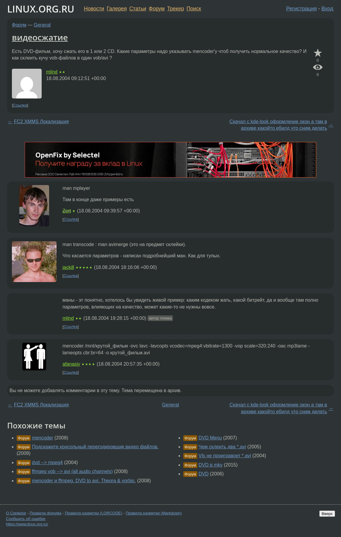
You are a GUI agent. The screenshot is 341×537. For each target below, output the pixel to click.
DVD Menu (210, 437)
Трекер (175, 9)
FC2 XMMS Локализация (41, 121)
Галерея (117, 9)
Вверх (327, 513)
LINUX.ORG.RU (40, 8)
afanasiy (71, 364)
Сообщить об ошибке (26, 518)
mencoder (42, 437)
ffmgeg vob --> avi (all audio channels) (72, 471)
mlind (51, 71)
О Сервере (16, 513)
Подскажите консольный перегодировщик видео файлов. (95, 446)
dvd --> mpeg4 (47, 462)
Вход (327, 9)
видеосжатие (40, 37)
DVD (203, 473)
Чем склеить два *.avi (222, 446)
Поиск (194, 9)
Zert (66, 210)
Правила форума (46, 513)
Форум (157, 9)
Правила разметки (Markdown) (154, 513)
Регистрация (301, 9)
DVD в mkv (210, 464)
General (42, 24)
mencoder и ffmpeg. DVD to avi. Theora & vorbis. (84, 480)
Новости (94, 9)
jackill (68, 267)
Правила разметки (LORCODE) (93, 513)
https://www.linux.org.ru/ (27, 524)
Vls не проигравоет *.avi (224, 455)
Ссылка (20, 105)
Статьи (137, 9)
